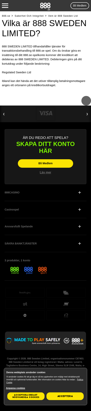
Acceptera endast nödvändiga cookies (25, 396)
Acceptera (65, 396)
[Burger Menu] (5, 5)
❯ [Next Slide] (87, 114)
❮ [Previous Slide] (4, 114)
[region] (45, 386)
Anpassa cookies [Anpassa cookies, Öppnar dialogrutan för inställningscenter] (15, 388)
